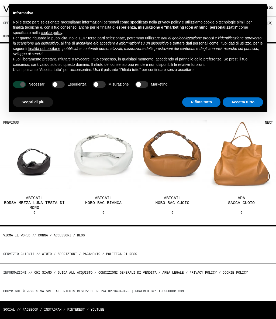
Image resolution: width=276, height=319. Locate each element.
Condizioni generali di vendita (127, 272)
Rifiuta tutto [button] (201, 102)
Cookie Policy (235, 272)
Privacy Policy (203, 272)
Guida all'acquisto (75, 272)
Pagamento (91, 254)
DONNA (43, 235)
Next (269, 122)
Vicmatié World (16, 235)
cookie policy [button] (51, 32)
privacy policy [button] (169, 22)
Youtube (97, 309)
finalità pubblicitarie (44, 48)
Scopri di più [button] (33, 102)
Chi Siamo (43, 272)
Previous (11, 122)
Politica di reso (121, 254)
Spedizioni (67, 254)
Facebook (30, 309)
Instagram (52, 309)
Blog (81, 235)
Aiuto (47, 254)
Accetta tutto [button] (242, 102)
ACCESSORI (62, 235)
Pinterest (76, 309)
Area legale (173, 272)
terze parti (96, 38)
